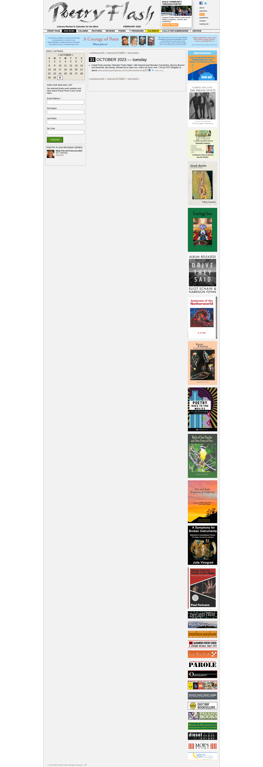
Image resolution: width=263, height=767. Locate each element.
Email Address (54, 98)
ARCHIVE (196, 31)
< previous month (96, 53)
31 (60, 77)
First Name (52, 108)
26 (70, 73)
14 (81, 65)
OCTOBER (65, 55)
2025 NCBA (69, 31)
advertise (203, 11)
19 (70, 69)
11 (65, 65)
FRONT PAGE (53, 31)
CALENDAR (153, 31)
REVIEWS (110, 31)
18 (65, 69)
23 (54, 73)
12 (70, 65)
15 (49, 69)
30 (54, 77)
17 (60, 69)
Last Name (52, 118)
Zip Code (51, 128)
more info (60, 155)
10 (60, 65)
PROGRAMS (136, 31)
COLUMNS (83, 31)
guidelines (203, 18)
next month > (133, 53)
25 (65, 73)
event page (159, 71)
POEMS (122, 31)
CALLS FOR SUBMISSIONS (175, 31)
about (201, 8)
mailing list (203, 24)
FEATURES (97, 31)
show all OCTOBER (116, 53)
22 (49, 73)
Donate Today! (170, 25)
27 (76, 73)
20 (76, 69)
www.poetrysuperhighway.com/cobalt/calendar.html (121, 70)
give (202, 14)
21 (81, 69)
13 (76, 65)
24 (60, 73)
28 (81, 73)
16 (54, 69)
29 (49, 77)
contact (202, 21)
